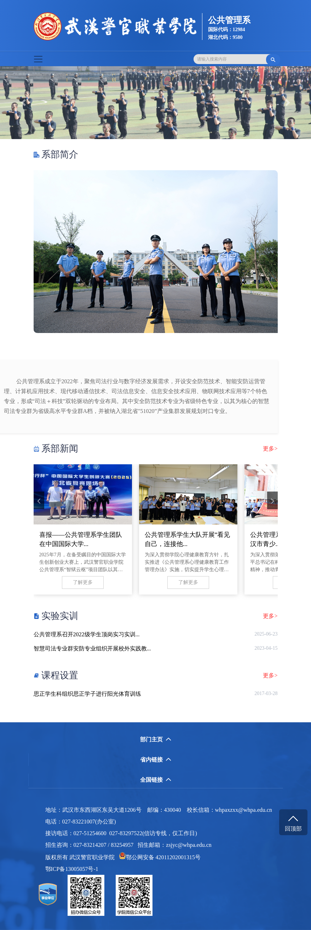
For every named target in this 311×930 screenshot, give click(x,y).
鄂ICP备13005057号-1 (74, 869)
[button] (23, 102)
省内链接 (155, 760)
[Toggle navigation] (38, 59)
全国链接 (155, 780)
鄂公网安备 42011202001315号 (160, 857)
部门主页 (155, 739)
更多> (270, 449)
